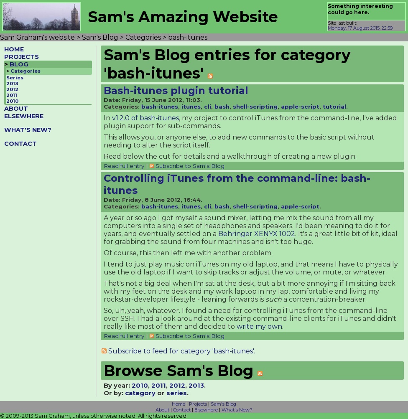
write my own (259, 326)
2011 (11, 95)
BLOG (19, 64)
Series (14, 78)
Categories (25, 71)
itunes (191, 106)
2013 (12, 83)
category (140, 393)
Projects (198, 404)
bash (222, 106)
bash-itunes (159, 106)
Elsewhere (206, 410)
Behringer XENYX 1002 (256, 234)
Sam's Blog (223, 404)
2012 (12, 89)
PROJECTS (21, 57)
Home (178, 404)
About (162, 410)
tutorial (334, 106)
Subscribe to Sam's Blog (190, 166)
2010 (12, 101)
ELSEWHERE (23, 116)
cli (207, 106)
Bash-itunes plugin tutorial (176, 90)
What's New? (237, 410)
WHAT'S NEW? (27, 130)
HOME (14, 49)
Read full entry (124, 166)
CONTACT (20, 143)
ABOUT (16, 108)
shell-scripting (255, 106)
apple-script (300, 106)
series (176, 393)
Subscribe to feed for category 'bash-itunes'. (181, 351)
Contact (182, 410)
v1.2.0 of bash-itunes (145, 118)
